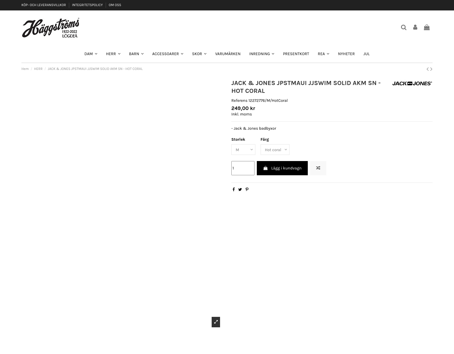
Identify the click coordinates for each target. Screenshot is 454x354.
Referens (239, 100)
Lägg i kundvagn (282, 168)
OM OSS (115, 5)
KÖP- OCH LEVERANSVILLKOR (44, 5)
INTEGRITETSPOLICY (88, 5)
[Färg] (275, 149)
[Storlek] (243, 149)
